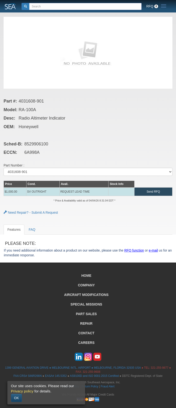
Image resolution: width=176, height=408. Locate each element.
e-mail (153, 250)
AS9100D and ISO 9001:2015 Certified (94, 376)
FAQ (32, 229)
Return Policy (90, 386)
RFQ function (134, 250)
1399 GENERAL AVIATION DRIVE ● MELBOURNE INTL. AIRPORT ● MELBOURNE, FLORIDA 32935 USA (73, 367)
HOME (86, 275)
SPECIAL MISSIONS (86, 304)
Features (14, 229)
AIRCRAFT (86, 295)
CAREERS (86, 343)
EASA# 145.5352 (56, 376)
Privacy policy (22, 391)
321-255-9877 (159, 367)
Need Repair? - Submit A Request (31, 212)
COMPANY (86, 285)
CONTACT (86, 333)
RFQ (152, 6)
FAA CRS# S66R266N (27, 376)
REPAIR (86, 323)
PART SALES (86, 314)
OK (16, 398)
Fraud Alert (107, 386)
